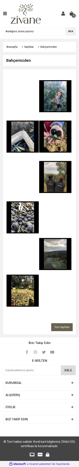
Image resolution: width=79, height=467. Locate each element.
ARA (70, 31)
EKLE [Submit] (68, 370)
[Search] (39, 31)
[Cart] (71, 13)
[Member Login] (63, 13)
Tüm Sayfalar (62, 327)
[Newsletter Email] (39, 370)
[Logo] (26, 13)
